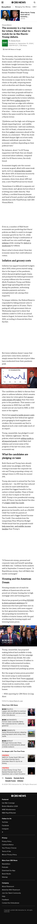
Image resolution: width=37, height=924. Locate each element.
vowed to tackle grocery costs (22, 415)
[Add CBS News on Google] (12, 49)
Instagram (5, 829)
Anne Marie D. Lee (16, 701)
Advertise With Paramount (11, 890)
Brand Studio (6, 874)
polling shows (20, 100)
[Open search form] (34, 2)
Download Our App (8, 870)
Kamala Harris (19, 778)
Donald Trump (10, 781)
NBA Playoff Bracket (9, 813)
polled (12, 132)
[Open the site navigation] (6, 2)
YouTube (5, 822)
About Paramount (8, 886)
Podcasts (5, 867)
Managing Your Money (22, 7)
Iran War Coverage (8, 803)
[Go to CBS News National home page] (18, 2)
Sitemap (5, 877)
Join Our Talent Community (11, 893)
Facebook (5, 825)
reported (29, 678)
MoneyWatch (6, 7)
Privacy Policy (6, 841)
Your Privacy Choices (9, 848)
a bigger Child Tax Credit (14, 503)
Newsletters (6, 864)
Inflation (20, 781)
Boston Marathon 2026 (10, 806)
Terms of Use (6, 851)
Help (3, 896)
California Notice (8, 844)
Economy (8, 778)
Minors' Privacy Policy (9, 854)
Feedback (5, 899)
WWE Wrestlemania (8, 809)
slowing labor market (23, 171)
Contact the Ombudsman (10, 903)
